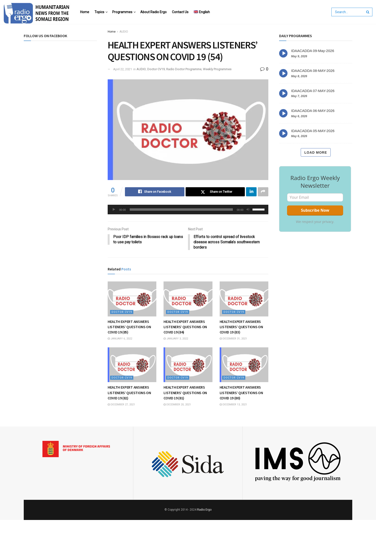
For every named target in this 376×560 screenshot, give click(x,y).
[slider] (181, 209)
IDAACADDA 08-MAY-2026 (313, 71)
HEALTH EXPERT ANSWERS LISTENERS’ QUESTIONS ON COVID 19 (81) (185, 393)
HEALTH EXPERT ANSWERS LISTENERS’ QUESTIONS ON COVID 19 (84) (185, 327)
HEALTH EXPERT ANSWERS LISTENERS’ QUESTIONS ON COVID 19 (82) (129, 393)
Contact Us (180, 12)
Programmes (122, 12)
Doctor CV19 (156, 69)
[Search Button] (368, 12)
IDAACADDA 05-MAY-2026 (313, 131)
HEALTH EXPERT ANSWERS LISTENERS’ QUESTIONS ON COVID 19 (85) (129, 327)
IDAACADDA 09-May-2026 (312, 51)
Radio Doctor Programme (183, 69)
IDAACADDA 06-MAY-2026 (313, 111)
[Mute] (248, 209)
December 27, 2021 (121, 404)
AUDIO (123, 31)
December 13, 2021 (233, 404)
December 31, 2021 (233, 338)
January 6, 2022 (120, 338)
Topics (99, 12)
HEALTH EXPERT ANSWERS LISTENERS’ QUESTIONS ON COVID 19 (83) (241, 327)
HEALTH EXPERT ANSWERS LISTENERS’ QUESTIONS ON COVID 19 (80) (241, 393)
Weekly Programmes (217, 69)
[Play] (114, 209)
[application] (188, 209)
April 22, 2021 (122, 69)
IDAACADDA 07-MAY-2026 (313, 91)
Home (84, 12)
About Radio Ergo (153, 12)
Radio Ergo (204, 510)
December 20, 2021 (177, 404)
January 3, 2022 (176, 338)
